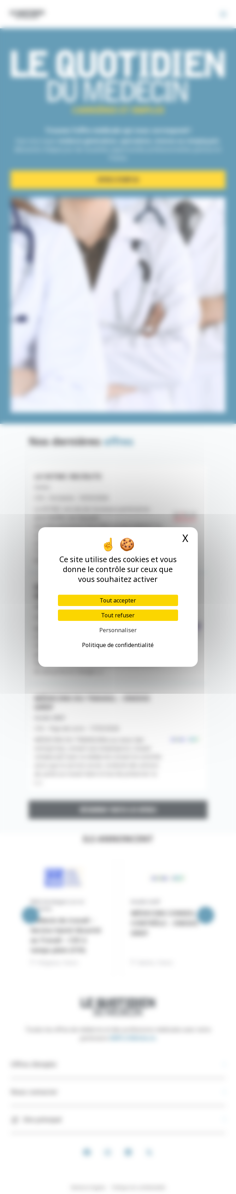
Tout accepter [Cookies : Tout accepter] (118, 600)
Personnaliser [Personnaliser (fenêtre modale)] (118, 630)
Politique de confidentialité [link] (118, 645)
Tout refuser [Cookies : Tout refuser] (118, 615)
